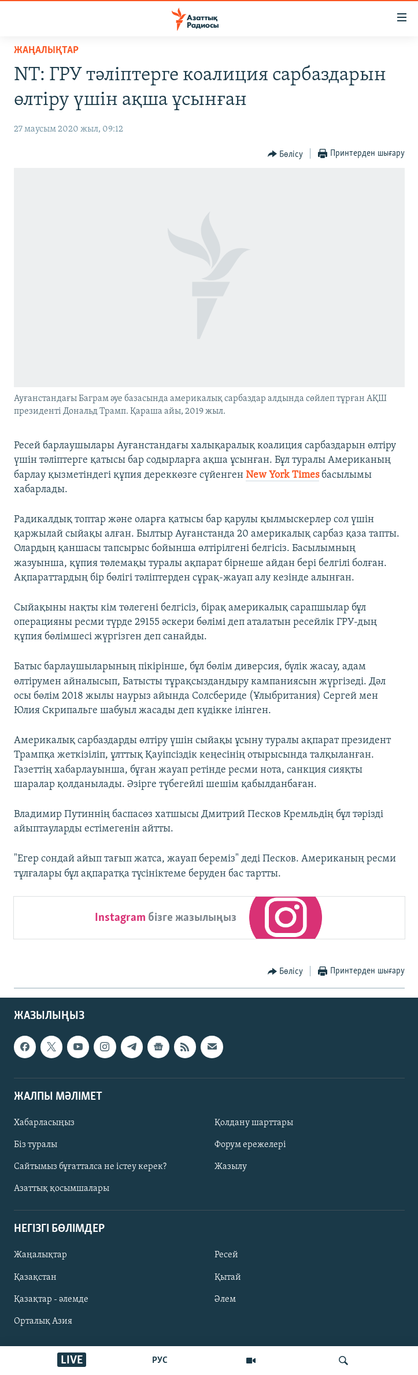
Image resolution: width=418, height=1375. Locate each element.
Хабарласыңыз (44, 1122)
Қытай (227, 1277)
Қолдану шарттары (253, 1122)
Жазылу (230, 1166)
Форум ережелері (250, 1144)
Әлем (225, 1298)
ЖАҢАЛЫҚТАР (46, 50)
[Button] (286, 154)
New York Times (282, 475)
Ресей (226, 1255)
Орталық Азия (43, 1320)
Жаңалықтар (40, 1255)
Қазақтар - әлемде (51, 1298)
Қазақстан (35, 1277)
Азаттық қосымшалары (61, 1188)
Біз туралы (35, 1144)
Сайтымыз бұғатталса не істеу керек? (90, 1166)
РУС (160, 1360)
